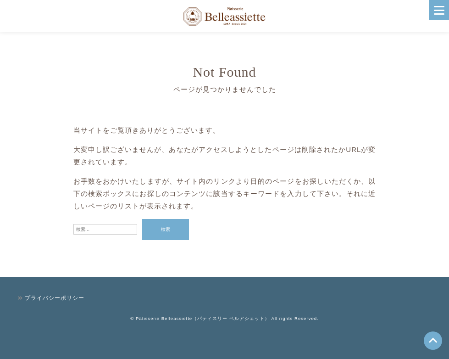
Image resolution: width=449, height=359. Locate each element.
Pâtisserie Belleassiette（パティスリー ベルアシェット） (203, 318)
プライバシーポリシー (54, 298)
